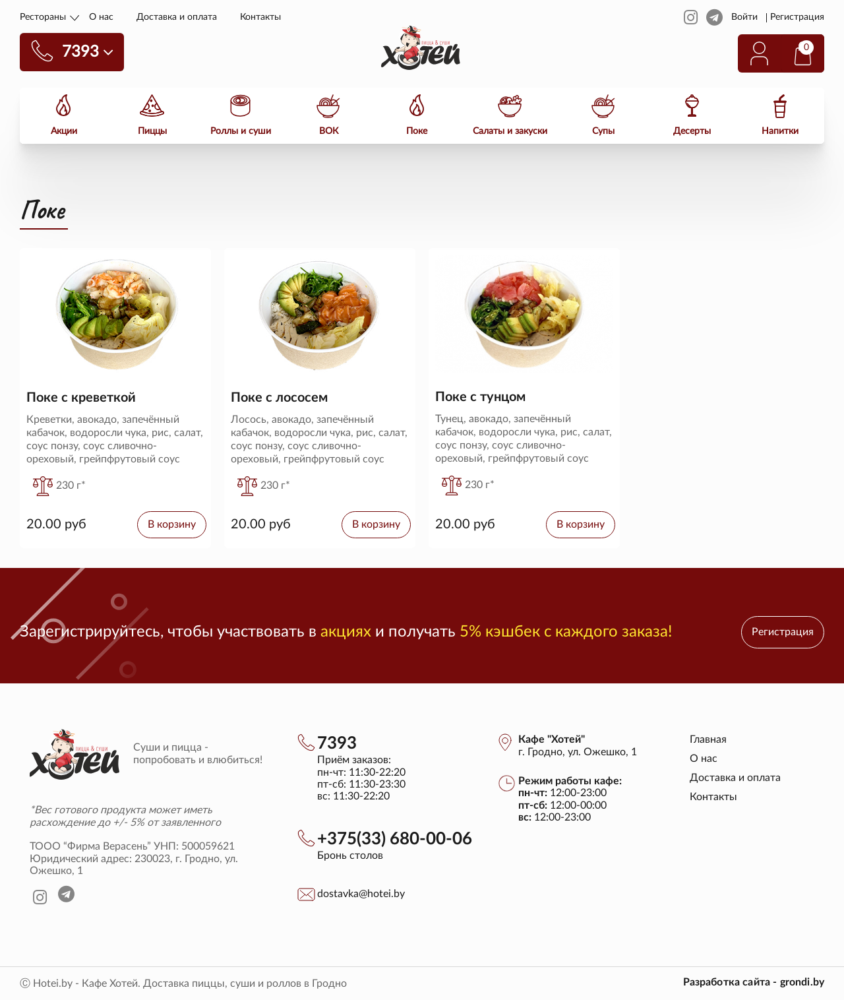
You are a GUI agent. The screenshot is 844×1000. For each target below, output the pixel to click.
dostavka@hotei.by (361, 894)
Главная (708, 739)
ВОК (328, 130)
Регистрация (797, 17)
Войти (744, 17)
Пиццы (152, 130)
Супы (603, 130)
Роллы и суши (240, 130)
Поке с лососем (279, 397)
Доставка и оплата (176, 17)
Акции (64, 130)
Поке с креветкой (81, 397)
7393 (337, 743)
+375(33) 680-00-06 (394, 839)
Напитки (780, 130)
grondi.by (802, 982)
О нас (101, 17)
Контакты (260, 17)
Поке (416, 130)
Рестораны (43, 17)
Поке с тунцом (480, 397)
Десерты (692, 130)
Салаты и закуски (510, 130)
